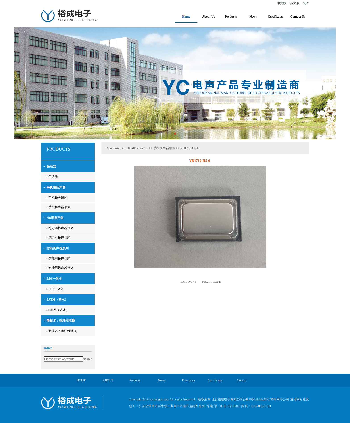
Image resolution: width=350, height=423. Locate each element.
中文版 (281, 3)
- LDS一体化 (55, 289)
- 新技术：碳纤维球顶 (61, 331)
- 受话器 (52, 176)
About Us (208, 16)
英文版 (295, 3)
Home (186, 16)
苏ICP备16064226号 (256, 399)
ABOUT (108, 380)
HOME (131, 148)
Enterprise (188, 380)
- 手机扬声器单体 (58, 207)
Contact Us (297, 16)
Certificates (275, 16)
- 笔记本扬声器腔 (58, 237)
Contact (242, 380)
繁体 (306, 3)
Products (231, 16)
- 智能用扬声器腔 (58, 258)
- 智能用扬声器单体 (59, 268)
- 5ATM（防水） (57, 310)
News (253, 16)
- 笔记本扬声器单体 (59, 228)
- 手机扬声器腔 (56, 197)
